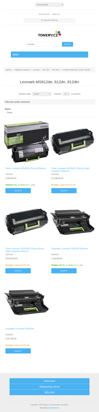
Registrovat (44, 14)
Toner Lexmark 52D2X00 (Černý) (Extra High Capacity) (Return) (24, 249)
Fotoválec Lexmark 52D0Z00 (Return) (69, 248)
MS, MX (46, 70)
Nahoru (9, 70)
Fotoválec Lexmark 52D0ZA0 (19, 328)
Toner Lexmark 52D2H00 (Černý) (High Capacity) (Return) (70, 169)
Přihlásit (56, 14)
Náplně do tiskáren (22, 70)
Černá (9, 112)
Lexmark (36, 70)
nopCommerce (53, 408)
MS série (55, 70)
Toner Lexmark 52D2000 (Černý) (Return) (25, 168)
